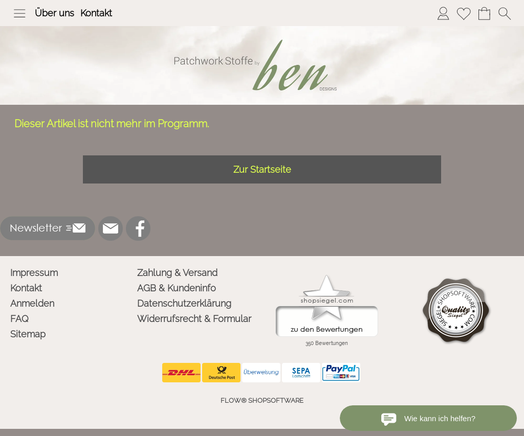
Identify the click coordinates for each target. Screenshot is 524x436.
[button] (19, 13)
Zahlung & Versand (177, 272)
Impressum (34, 272)
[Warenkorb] (484, 13)
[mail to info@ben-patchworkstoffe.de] (110, 228)
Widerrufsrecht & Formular (194, 318)
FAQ (19, 318)
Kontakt (96, 13)
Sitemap (28, 334)
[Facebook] (138, 228)
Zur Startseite (262, 169)
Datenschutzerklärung (184, 303)
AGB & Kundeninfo (176, 288)
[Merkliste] (463, 13)
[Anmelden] (443, 13)
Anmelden (32, 303)
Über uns (54, 13)
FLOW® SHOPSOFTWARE (262, 400)
